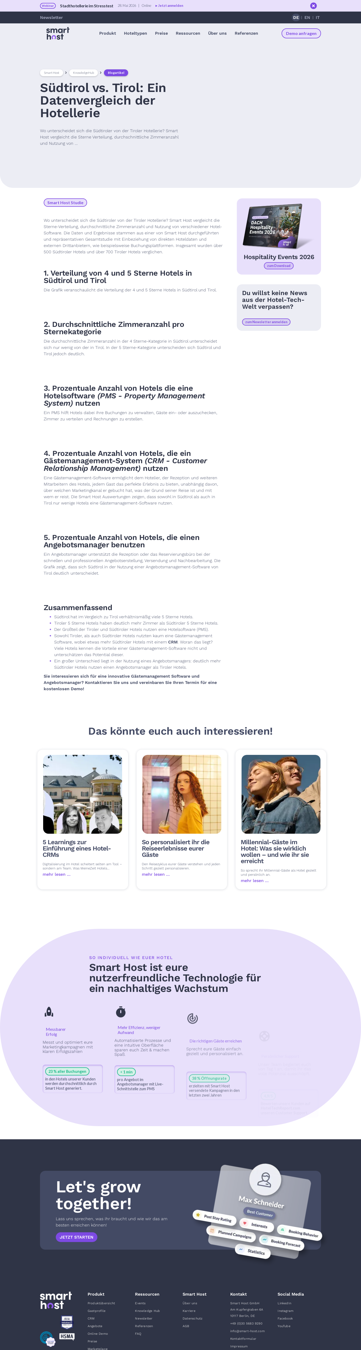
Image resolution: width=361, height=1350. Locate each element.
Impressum (239, 1346)
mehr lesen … (57, 874)
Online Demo (98, 1334)
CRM (173, 642)
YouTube (284, 1326)
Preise (161, 33)
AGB (186, 1326)
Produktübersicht (101, 1303)
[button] (107, 33)
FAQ (138, 1334)
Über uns (190, 1303)
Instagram (285, 1311)
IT (318, 17)
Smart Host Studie (65, 202)
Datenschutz (192, 1318)
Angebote (95, 1326)
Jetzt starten (76, 1237)
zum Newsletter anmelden (266, 322)
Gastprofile (97, 1311)
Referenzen (246, 33)
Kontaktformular (243, 1339)
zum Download (278, 266)
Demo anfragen (301, 33)
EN (307, 17)
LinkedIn (284, 1303)
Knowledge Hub (147, 1311)
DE (296, 17)
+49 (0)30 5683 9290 (246, 1323)
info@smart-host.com (247, 1331)
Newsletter (51, 17)
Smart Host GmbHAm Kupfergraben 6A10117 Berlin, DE (246, 1309)
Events (140, 1303)
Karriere (189, 1311)
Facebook (285, 1318)
